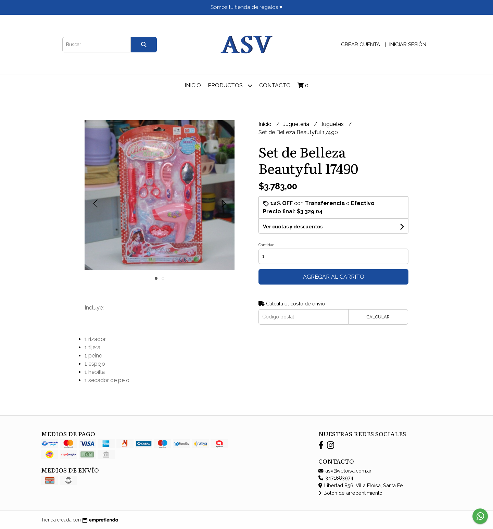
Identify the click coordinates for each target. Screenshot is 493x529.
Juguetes (333, 124)
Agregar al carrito (333, 277)
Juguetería (297, 124)
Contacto (275, 85)
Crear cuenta (360, 44)
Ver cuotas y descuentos (293, 226)
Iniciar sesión (407, 44)
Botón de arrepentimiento (350, 493)
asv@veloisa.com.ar (344, 471)
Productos (230, 85)
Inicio (193, 85)
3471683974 (335, 478)
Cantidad (266, 245)
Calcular (378, 316)
